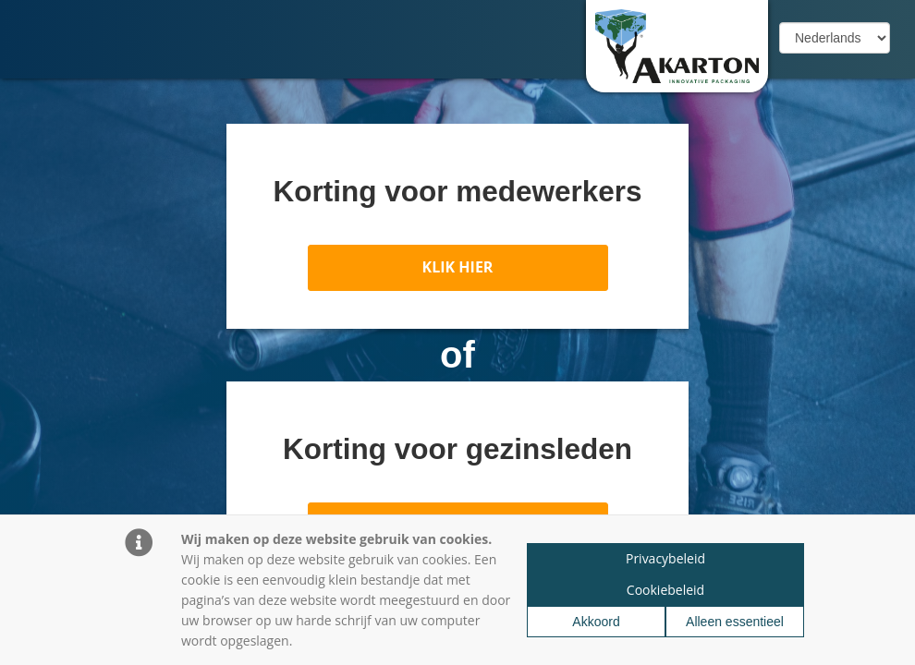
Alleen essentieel (735, 621)
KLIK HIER (458, 267)
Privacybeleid (665, 558)
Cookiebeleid (665, 589)
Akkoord (595, 621)
